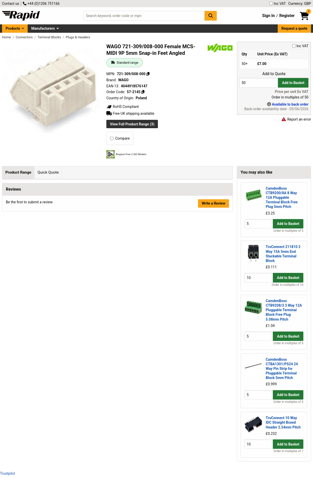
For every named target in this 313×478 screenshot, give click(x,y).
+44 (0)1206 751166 (41, 4)
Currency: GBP (299, 3)
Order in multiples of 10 (287, 285)
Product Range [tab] (18, 172)
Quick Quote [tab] (48, 172)
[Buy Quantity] (258, 82)
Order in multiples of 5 (288, 231)
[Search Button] (211, 15)
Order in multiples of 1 (288, 451)
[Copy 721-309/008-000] (148, 74)
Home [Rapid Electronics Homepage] (7, 37)
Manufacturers (43, 28)
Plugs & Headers (78, 37)
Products (13, 28)
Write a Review (213, 223)
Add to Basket (293, 83)
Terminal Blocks (50, 37)
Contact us (10, 4)
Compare (120, 138)
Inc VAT (278, 3)
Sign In (268, 15)
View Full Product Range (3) (132, 124)
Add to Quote (273, 74)
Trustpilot (7, 473)
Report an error (296, 119)
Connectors (25, 37)
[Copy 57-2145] (142, 92)
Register (286, 15)
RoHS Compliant (122, 107)
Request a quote (294, 28)
